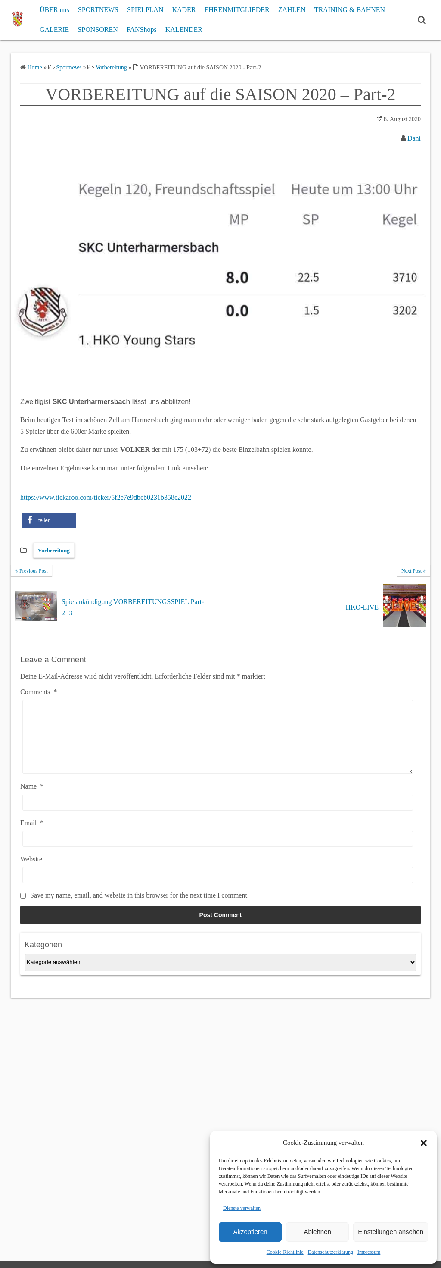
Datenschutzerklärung (330, 1252)
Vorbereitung (54, 550)
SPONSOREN (98, 29)
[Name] (217, 815)
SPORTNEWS (98, 9)
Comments (38, 691)
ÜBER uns (54, 9)
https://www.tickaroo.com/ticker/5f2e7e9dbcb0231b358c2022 (105, 497)
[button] (423, 1143)
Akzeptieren (250, 1231)
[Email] (217, 852)
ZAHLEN (292, 9)
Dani (414, 138)
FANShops (142, 29)
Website (31, 872)
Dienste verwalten (242, 1208)
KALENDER (183, 29)
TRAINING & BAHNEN (349, 9)
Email (31, 835)
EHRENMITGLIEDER (237, 9)
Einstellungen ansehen (390, 1231)
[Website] (217, 888)
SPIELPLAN (145, 9)
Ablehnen (317, 1231)
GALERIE (54, 29)
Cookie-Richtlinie (285, 1252)
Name (31, 799)
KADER (184, 9)
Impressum (368, 1252)
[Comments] (217, 743)
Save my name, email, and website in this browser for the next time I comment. (139, 908)
